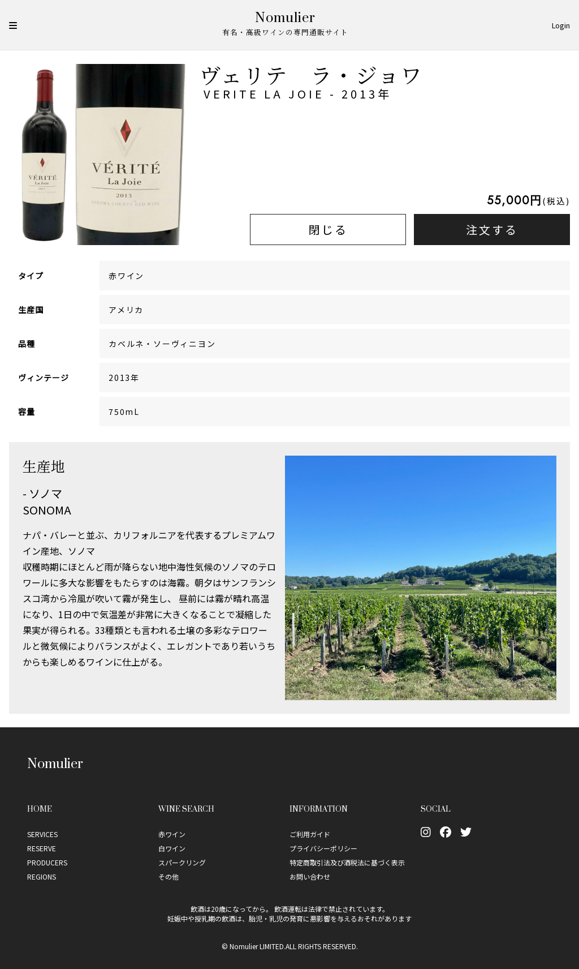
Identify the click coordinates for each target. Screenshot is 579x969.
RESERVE (41, 848)
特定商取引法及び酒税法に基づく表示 (347, 862)
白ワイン (171, 848)
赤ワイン (171, 834)
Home (39, 808)
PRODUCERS (47, 862)
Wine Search (186, 808)
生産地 (44, 466)
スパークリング (182, 862)
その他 (168, 876)
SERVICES (42, 834)
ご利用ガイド (310, 834)
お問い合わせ (310, 876)
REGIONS (41, 876)
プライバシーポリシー (323, 848)
